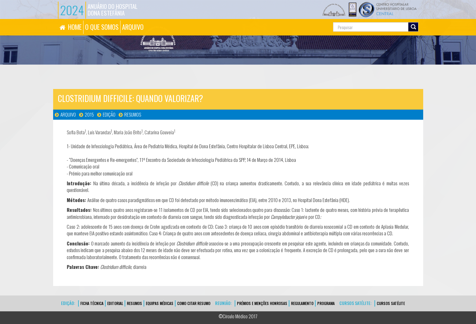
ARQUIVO (133, 27)
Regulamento (302, 303)
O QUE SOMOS (102, 27)
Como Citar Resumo (193, 303)
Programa (326, 303)
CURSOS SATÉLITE (391, 303)
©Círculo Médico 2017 (238, 316)
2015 (89, 114)
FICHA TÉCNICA (91, 303)
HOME (75, 27)
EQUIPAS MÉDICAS (159, 303)
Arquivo (68, 114)
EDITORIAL (115, 303)
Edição (109, 114)
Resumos (132, 114)
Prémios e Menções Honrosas (262, 303)
